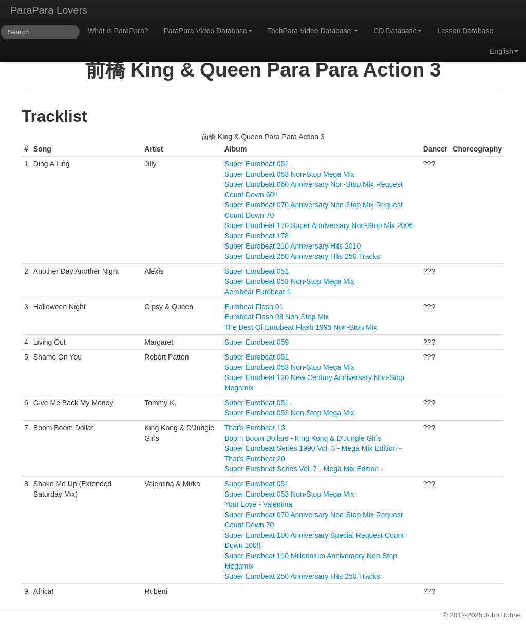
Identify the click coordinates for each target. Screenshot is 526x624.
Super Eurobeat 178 (256, 236)
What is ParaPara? (118, 31)
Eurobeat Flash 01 (253, 306)
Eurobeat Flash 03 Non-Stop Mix (276, 317)
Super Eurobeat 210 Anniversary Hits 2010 (292, 246)
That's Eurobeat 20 (254, 459)
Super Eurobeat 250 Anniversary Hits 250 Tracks (302, 256)
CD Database (397, 31)
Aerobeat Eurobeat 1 (257, 292)
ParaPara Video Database (208, 31)
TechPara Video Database (313, 31)
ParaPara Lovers (48, 10)
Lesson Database (465, 31)
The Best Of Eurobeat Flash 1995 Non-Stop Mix (300, 327)
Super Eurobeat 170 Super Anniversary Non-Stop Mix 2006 (318, 225)
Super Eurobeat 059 (256, 342)
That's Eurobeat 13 (254, 428)
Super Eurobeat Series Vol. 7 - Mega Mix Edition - (303, 469)
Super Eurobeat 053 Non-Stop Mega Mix (289, 174)
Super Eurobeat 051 (256, 164)
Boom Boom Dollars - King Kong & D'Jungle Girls (302, 438)
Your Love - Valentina (258, 504)
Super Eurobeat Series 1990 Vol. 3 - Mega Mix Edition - (312, 448)
